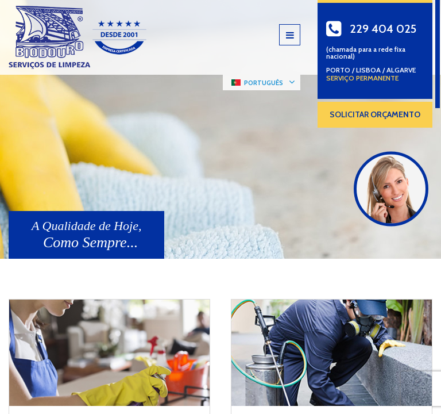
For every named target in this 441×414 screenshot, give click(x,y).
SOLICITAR (375, 114)
